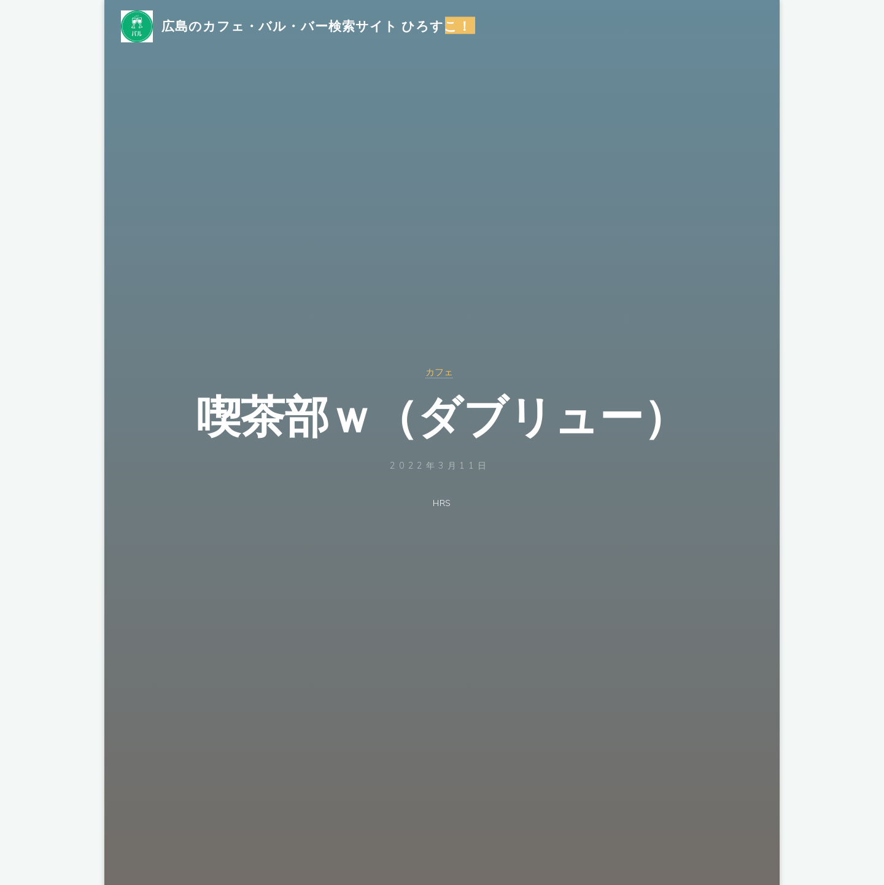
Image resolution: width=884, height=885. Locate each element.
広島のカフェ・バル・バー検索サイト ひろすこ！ (325, 28)
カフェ (439, 371)
